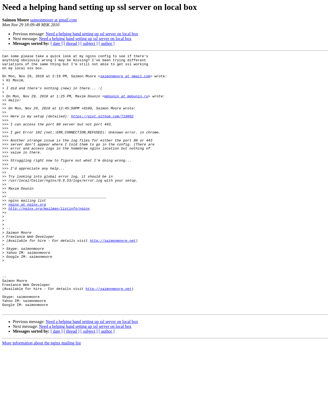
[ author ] (107, 43)
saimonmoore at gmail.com (53, 20)
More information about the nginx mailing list (41, 394)
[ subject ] (89, 43)
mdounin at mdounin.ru (126, 104)
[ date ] (57, 43)
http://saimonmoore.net (113, 278)
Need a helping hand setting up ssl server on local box (92, 34)
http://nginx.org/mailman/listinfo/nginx (49, 239)
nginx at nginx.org (27, 234)
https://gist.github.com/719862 (102, 128)
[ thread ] (71, 43)
